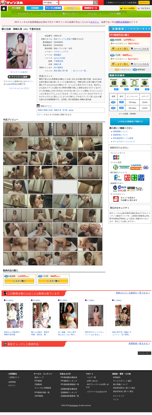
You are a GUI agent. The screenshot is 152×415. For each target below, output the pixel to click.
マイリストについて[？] (19, 88)
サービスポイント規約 (122, 381)
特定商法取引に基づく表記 (124, 388)
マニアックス (47, 13)
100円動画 (39, 396)
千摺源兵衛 (58, 61)
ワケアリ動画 (117, 13)
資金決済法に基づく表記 (123, 391)
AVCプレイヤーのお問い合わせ (97, 385)
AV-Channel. (74, 405)
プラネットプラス (61, 52)
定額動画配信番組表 (69, 389)
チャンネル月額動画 (43, 388)
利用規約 (116, 377)
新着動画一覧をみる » (139, 343)
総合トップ (39, 377)
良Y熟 (64, 110)
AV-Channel (11, 2)
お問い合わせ (92, 381)
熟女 (56, 71)
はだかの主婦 (59, 58)
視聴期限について (120, 131)
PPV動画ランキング (69, 381)
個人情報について (120, 384)
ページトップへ (143, 353)
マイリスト (145, 8)
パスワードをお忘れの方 (97, 392)
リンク (116, 399)
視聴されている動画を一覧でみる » (133, 293)
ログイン (144, 3)
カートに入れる (140, 48)
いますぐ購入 (120, 48)
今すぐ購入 (19, 281)
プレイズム (94, 13)
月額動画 (38, 384)
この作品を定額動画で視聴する (130, 122)
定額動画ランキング (69, 392)
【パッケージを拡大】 (19, 72)
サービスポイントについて (124, 141)
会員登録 (132, 3)
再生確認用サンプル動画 (123, 138)
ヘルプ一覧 (91, 377)
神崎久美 (57, 64)
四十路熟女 (58, 67)
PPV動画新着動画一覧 (70, 384)
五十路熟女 (91, 300)
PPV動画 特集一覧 (42, 392)
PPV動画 (38, 381)
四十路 (65, 71)
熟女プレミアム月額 (62, 39)
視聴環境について (120, 135)
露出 (60, 71)
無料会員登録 (122, 22)
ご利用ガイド (112, 3)
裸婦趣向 (57, 55)
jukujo (71, 110)
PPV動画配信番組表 (69, 377)
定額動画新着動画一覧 (70, 396)
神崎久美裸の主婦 (45, 110)
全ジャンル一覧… (80, 71)
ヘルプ (123, 3)
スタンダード (24, 13)
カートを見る (129, 8)
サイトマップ (118, 396)
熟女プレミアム (70, 13)
